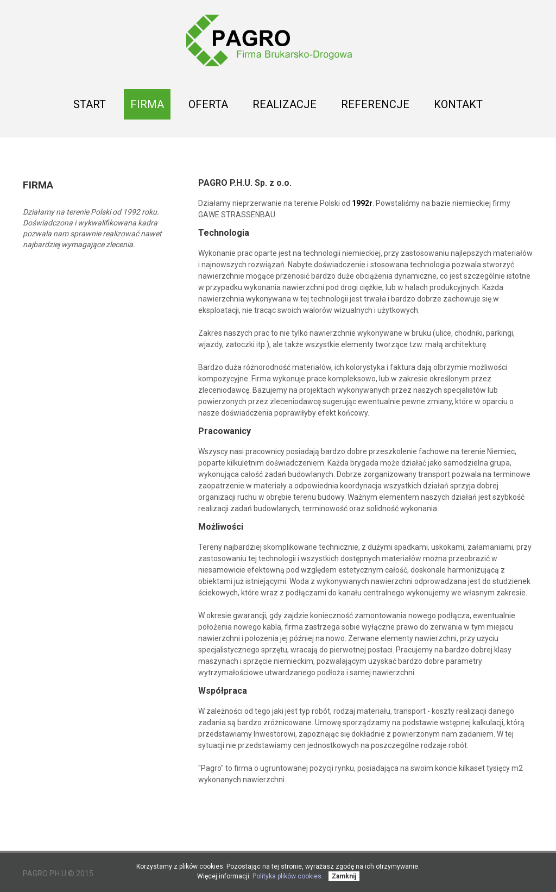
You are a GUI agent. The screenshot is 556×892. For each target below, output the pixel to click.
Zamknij (344, 876)
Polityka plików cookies (286, 876)
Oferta (208, 107)
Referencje (375, 104)
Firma (147, 104)
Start (89, 104)
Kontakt (458, 104)
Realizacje (284, 107)
